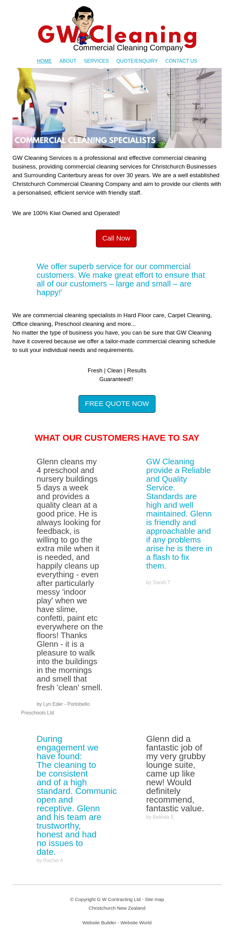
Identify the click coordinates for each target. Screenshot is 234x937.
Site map (154, 899)
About (67, 61)
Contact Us (181, 61)
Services (96, 61)
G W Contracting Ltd (119, 899)
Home (44, 61)
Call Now (116, 238)
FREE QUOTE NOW (117, 404)
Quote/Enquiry (137, 61)
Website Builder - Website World (117, 922)
